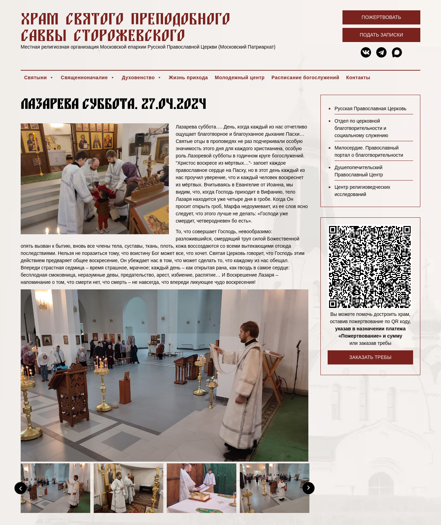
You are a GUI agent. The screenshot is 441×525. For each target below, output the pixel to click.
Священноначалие (88, 77)
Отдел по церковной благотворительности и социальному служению (361, 128)
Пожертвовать (381, 17)
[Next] (308, 488)
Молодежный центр (240, 77)
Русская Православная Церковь (371, 108)
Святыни (39, 77)
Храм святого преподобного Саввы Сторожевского (125, 26)
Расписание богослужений (305, 77)
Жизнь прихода (188, 77)
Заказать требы (370, 357)
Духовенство (142, 77)
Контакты (358, 77)
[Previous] (20, 488)
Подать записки (381, 35)
